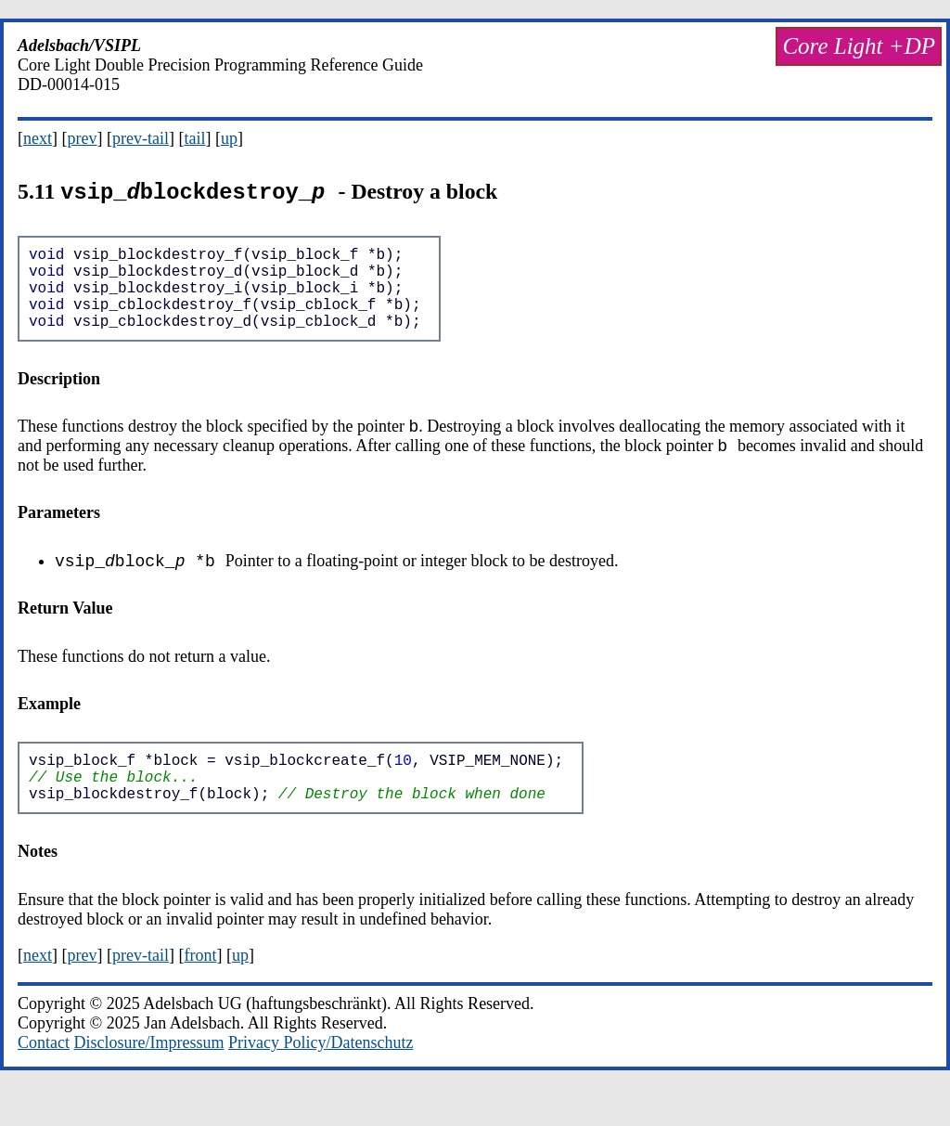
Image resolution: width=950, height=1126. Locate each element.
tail (194, 138)
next (37, 138)
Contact (44, 1079)
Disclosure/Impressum (149, 1079)
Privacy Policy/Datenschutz (320, 1079)
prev (82, 138)
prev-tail (140, 138)
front (200, 992)
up (229, 138)
